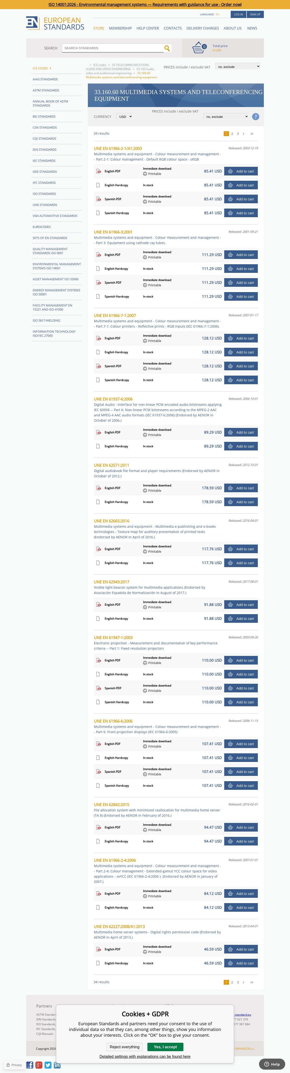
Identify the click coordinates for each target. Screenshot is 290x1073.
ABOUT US (233, 28)
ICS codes (99, 65)
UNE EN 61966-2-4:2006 (157, 871)
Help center (148, 28)
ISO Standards (44, 194)
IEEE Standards (45, 171)
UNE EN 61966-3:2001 (157, 237)
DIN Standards (44, 149)
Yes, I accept (165, 1047)
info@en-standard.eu (237, 1015)
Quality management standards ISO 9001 (50, 251)
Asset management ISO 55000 (56, 279)
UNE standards (45, 205)
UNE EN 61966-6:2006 (157, 726)
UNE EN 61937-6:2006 (158, 409)
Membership (120, 28)
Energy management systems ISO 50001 (56, 292)
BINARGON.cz (245, 1049)
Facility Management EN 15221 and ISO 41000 (52, 307)
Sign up (255, 14)
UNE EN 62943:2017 (149, 587)
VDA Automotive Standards (55, 216)
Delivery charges (203, 28)
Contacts (173, 28)
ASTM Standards (46, 90)
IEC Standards (44, 160)
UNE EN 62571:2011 (157, 470)
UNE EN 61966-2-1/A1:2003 (157, 154)
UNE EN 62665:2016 (155, 528)
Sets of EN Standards (50, 238)
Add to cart (245, 171)
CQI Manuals (44, 1034)
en (217, 14)
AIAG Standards (45, 79)
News (252, 28)
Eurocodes (42, 227)
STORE (98, 28)
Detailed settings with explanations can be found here (145, 1057)
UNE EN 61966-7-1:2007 (157, 321)
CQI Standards (44, 138)
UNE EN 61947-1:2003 (156, 643)
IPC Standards (44, 182)
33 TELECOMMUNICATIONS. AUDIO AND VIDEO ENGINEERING (118, 67)
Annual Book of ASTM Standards (50, 103)
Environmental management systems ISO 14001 (57, 266)
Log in (238, 14)
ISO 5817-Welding (46, 320)
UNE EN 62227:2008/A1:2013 (157, 932)
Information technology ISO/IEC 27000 (54, 333)
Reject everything (124, 1047)
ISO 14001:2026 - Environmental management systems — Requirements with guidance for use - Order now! (145, 4)
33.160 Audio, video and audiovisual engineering (120, 71)
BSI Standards (44, 116)
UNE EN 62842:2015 (157, 810)
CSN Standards (45, 127)
